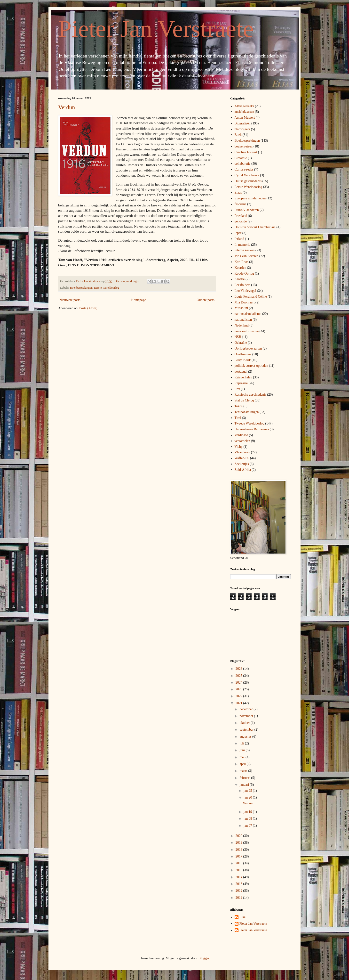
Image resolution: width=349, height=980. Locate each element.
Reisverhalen (243, 377)
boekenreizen (244, 146)
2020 (239, 836)
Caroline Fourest (246, 152)
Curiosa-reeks (244, 169)
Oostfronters (243, 354)
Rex (237, 389)
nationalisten (243, 319)
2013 (239, 884)
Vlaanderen (242, 452)
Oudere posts (206, 300)
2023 (239, 689)
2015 (239, 870)
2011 (239, 897)
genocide (241, 221)
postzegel (241, 371)
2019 (239, 842)
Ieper (238, 233)
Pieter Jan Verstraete (156, 29)
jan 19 (248, 812)
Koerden (240, 268)
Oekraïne (241, 342)
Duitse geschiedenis (248, 181)
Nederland (242, 325)
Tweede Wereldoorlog (249, 423)
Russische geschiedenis (250, 394)
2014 (239, 877)
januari (244, 784)
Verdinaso (241, 435)
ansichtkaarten (244, 112)
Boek (238, 135)
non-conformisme (247, 331)
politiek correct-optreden (251, 366)
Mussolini (241, 308)
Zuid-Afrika (243, 470)
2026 (239, 668)
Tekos (239, 406)
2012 (239, 890)
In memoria (242, 244)
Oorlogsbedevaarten (248, 348)
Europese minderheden (250, 198)
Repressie (241, 383)
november (246, 716)
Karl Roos (241, 262)
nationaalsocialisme (248, 314)
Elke (242, 917)
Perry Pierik (243, 360)
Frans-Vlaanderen (247, 210)
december (246, 709)
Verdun (66, 107)
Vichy (239, 447)
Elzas (238, 192)
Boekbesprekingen (81, 287)
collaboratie (243, 163)
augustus (245, 736)
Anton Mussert (245, 117)
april (242, 764)
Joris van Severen (247, 256)
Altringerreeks (244, 106)
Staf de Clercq (244, 400)
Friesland (241, 216)
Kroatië (240, 279)
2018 (239, 849)
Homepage (138, 300)
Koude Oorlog (244, 273)
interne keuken (245, 250)
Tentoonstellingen (247, 412)
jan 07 (248, 825)
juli (242, 743)
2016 (239, 863)
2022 (239, 696)
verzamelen (242, 441)
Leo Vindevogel (245, 291)
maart (243, 771)
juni (242, 750)
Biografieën (243, 123)
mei (242, 757)
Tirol (238, 418)
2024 (239, 682)
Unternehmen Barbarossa (252, 429)
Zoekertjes (242, 464)
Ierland (239, 239)
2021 (239, 703)
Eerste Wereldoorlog (106, 287)
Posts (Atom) (88, 308)
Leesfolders (242, 285)
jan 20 (248, 797)
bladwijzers (242, 129)
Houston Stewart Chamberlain (255, 227)
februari (245, 778)
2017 (239, 856)
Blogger (203, 958)
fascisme (240, 204)
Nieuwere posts (69, 300)
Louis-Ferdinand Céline (251, 296)
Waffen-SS (242, 458)
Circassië (241, 158)
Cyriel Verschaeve (247, 175)
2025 (239, 676)
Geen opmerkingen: (128, 281)
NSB (238, 337)
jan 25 (248, 790)
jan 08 (248, 818)
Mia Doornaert (245, 302)
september (246, 729)
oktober (245, 723)
